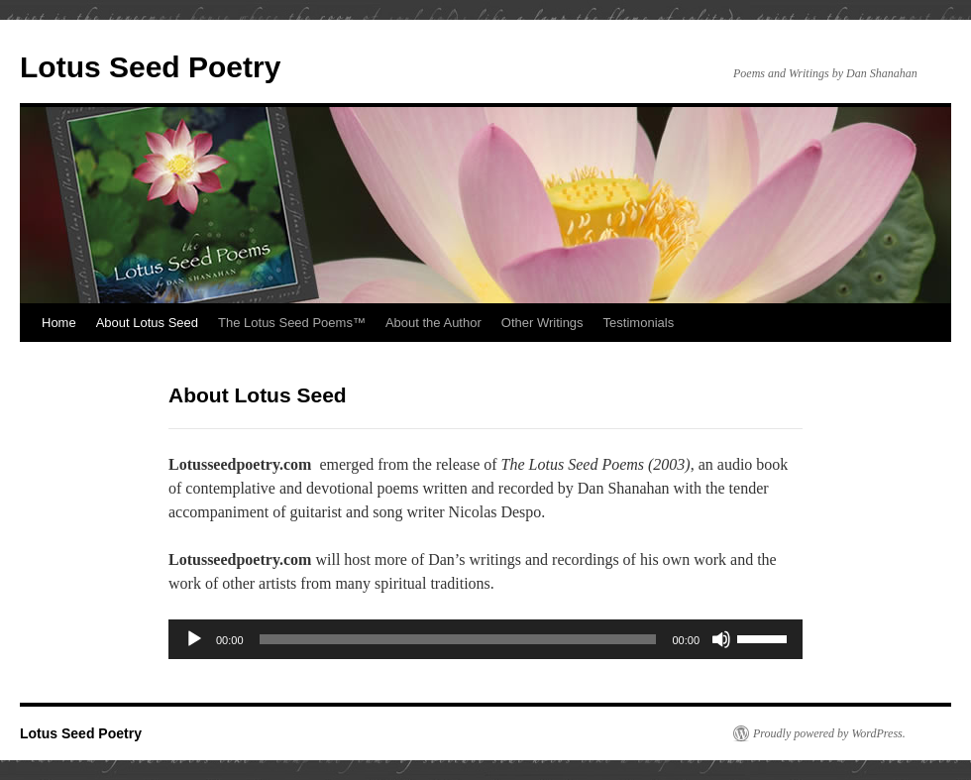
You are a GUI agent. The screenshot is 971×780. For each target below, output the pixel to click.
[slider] (458, 639)
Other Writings (542, 322)
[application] (485, 639)
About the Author (433, 322)
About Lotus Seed (147, 322)
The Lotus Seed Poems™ (292, 322)
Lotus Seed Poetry (150, 67)
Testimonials (639, 322)
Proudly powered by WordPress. (829, 733)
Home (59, 322)
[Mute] (721, 639)
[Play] (194, 639)
